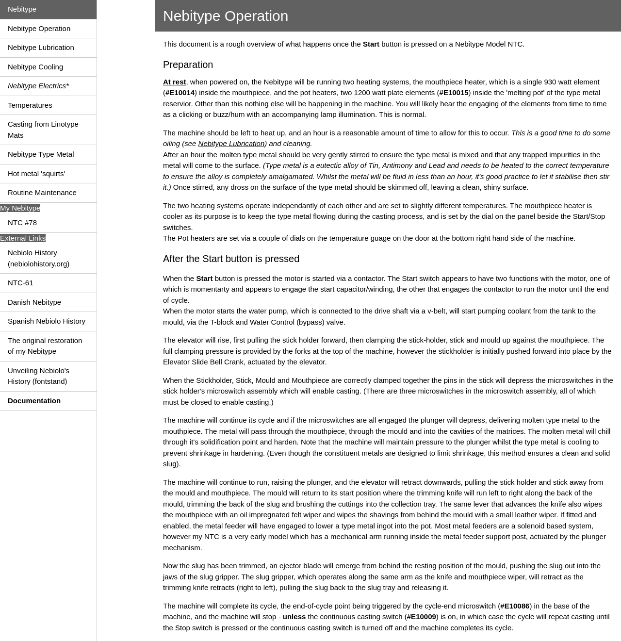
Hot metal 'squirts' (36, 173)
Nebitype (22, 9)
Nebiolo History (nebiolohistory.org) (38, 258)
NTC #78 (22, 222)
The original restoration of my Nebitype (45, 346)
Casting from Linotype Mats (43, 129)
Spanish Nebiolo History (46, 321)
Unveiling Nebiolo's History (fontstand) (38, 376)
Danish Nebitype (34, 302)
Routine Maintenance (42, 192)
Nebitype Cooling (35, 67)
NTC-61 (20, 283)
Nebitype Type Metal (41, 154)
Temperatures (30, 105)
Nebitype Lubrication (41, 47)
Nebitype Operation (39, 28)
